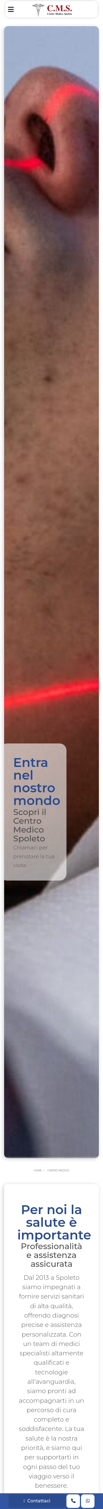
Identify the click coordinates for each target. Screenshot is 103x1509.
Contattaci (37, 1500)
